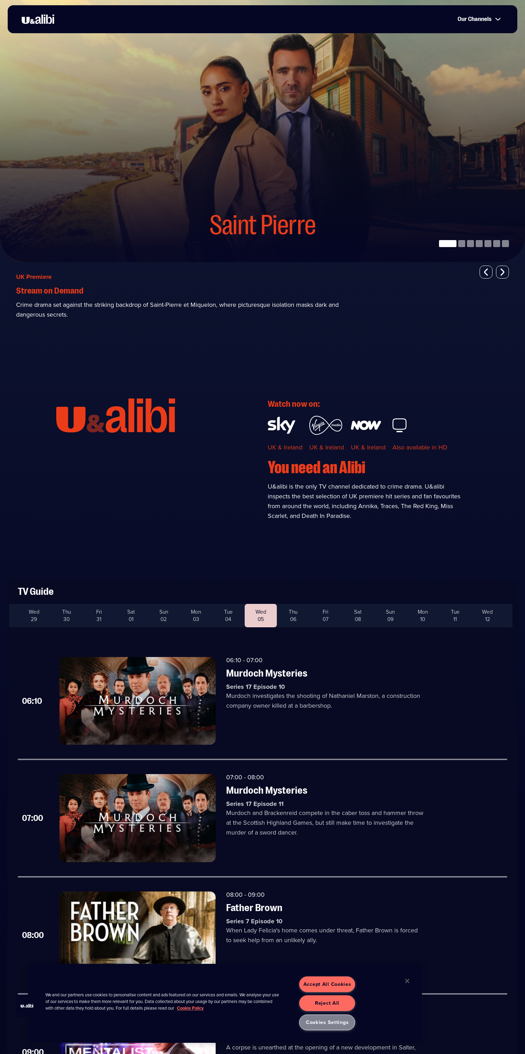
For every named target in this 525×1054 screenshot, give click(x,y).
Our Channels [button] (477, 19)
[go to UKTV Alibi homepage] (39, 19)
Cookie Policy (190, 1008)
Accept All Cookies (327, 984)
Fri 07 (325, 615)
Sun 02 (163, 615)
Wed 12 (487, 615)
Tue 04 (228, 615)
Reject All (327, 1003)
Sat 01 (131, 615)
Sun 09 (390, 615)
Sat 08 (358, 615)
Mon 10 (422, 615)
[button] (486, 272)
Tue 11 (455, 615)
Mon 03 (195, 615)
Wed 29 (34, 615)
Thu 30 (66, 615)
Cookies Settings (327, 1022)
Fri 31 (99, 615)
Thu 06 (293, 615)
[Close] (407, 981)
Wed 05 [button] (261, 615)
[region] (225, 1003)
